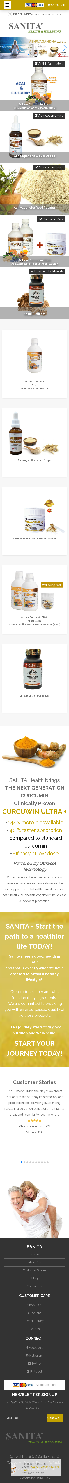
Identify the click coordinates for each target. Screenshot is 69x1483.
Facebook (34, 1347)
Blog (34, 1278)
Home (34, 1254)
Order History (34, 1321)
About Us (34, 1262)
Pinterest (34, 1371)
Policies (34, 1329)
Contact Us (34, 1286)
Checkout (34, 1313)
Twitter (34, 1363)
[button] (28, 54)
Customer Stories (34, 1270)
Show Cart (56, 5)
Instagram (34, 1355)
